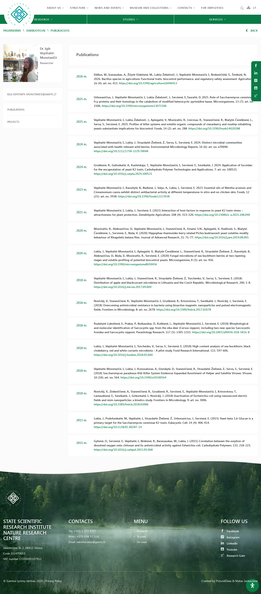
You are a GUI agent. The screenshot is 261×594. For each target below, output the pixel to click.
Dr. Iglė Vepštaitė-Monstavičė (48, 53)
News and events (108, 7)
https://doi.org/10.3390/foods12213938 (144, 196)
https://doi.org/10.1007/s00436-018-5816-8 (221, 332)
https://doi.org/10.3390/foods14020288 (214, 128)
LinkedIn (229, 543)
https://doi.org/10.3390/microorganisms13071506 (134, 106)
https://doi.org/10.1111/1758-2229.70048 (121, 151)
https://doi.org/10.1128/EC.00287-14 (118, 427)
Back (252, 30)
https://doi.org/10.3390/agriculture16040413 (148, 83)
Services (142, 542)
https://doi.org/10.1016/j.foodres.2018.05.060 (123, 355)
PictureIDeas (223, 581)
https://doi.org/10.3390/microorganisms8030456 (125, 264)
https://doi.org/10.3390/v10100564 (143, 377)
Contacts (185, 7)
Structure (77, 7)
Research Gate (233, 555)
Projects (13, 121)
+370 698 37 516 (87, 536)
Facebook (230, 531)
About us (54, 7)
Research (142, 531)
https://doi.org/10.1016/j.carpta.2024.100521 (123, 174)
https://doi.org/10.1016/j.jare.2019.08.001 (222, 237)
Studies (141, 536)
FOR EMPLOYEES (212, 7)
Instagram (230, 537)
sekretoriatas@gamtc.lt (90, 542)
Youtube (229, 549)
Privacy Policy (53, 581)
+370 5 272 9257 (85, 531)
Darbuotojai (35, 30)
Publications (15, 109)
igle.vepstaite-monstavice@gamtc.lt (31, 94)
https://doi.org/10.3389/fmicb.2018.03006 (121, 404)
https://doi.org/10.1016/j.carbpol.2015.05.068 (123, 449)
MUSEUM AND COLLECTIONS (149, 7)
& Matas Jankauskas (245, 581)
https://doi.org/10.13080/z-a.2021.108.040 (222, 215)
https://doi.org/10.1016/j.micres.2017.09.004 (123, 287)
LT (254, 7)
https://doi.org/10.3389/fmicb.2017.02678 (183, 309)
